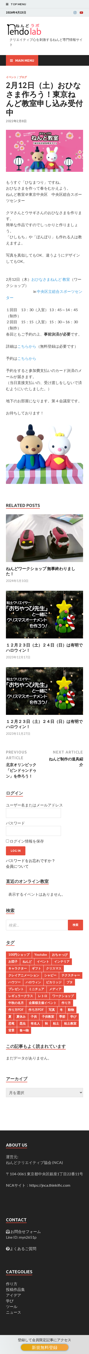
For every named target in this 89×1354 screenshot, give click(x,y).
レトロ (42, 996)
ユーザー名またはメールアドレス (34, 805)
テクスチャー (70, 975)
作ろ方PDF (36, 1010)
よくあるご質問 (23, 1248)
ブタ (69, 982)
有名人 (35, 1023)
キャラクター (17, 968)
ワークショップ (63, 996)
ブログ (23, 77)
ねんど (27, 961)
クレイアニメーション (23, 975)
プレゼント (16, 989)
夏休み (21, 1016)
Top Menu (18, 4)
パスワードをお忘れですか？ (30, 860)
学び (73, 1016)
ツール (11, 1306)
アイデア (13, 1295)
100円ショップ (18, 954)
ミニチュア (36, 989)
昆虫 (22, 1023)
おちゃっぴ (59, 954)
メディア (55, 989)
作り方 (66, 1003)
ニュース (13, 1312)
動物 (71, 1010)
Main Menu (24, 60)
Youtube (40, 954)
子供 (34, 1016)
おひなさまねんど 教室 (50, 279)
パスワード (15, 823)
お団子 (13, 961)
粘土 (56, 1023)
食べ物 (24, 1030)
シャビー (50, 975)
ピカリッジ (53, 982)
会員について (17, 866)
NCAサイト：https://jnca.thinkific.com (38, 1185)
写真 (52, 1010)
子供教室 (48, 1016)
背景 (11, 1030)
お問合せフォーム (25, 1231)
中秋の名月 (16, 1003)
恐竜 (11, 1023)
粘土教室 (70, 1023)
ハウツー (14, 982)
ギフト (36, 968)
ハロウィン (33, 982)
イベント (11, 77)
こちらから (26, 346)
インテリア (62, 961)
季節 (62, 1016)
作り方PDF (15, 1010)
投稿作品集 (15, 1289)
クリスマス (53, 968)
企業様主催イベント (42, 1003)
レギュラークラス (20, 996)
